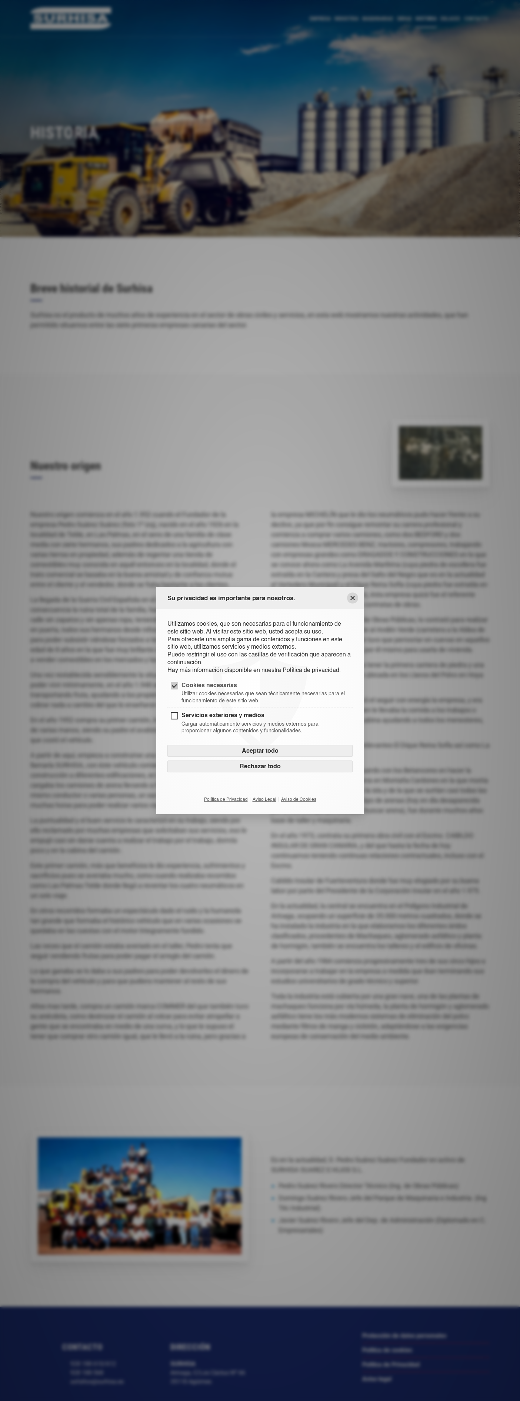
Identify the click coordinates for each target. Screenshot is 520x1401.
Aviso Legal (264, 799)
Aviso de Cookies (298, 799)
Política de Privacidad (226, 799)
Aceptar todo (260, 750)
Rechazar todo (260, 766)
